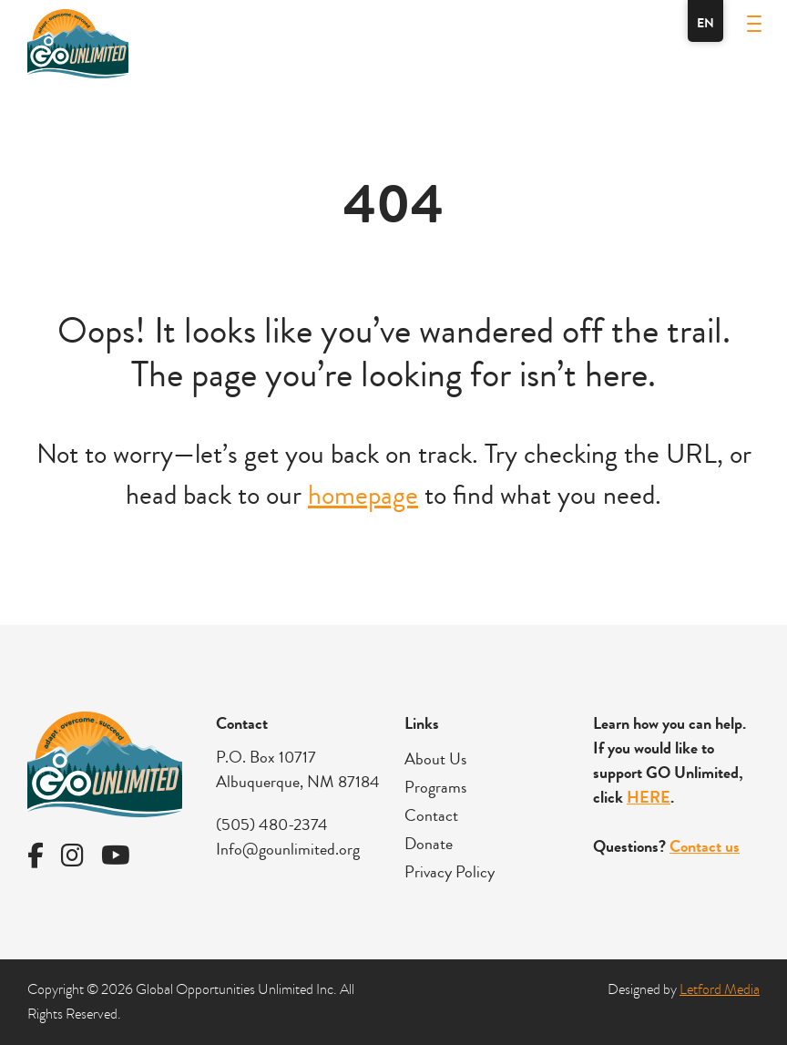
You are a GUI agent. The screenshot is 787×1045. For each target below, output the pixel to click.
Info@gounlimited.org (288, 849)
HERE (648, 797)
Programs (435, 787)
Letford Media (720, 989)
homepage (363, 495)
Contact (431, 815)
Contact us (704, 846)
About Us (435, 759)
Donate (428, 843)
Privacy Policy (449, 872)
